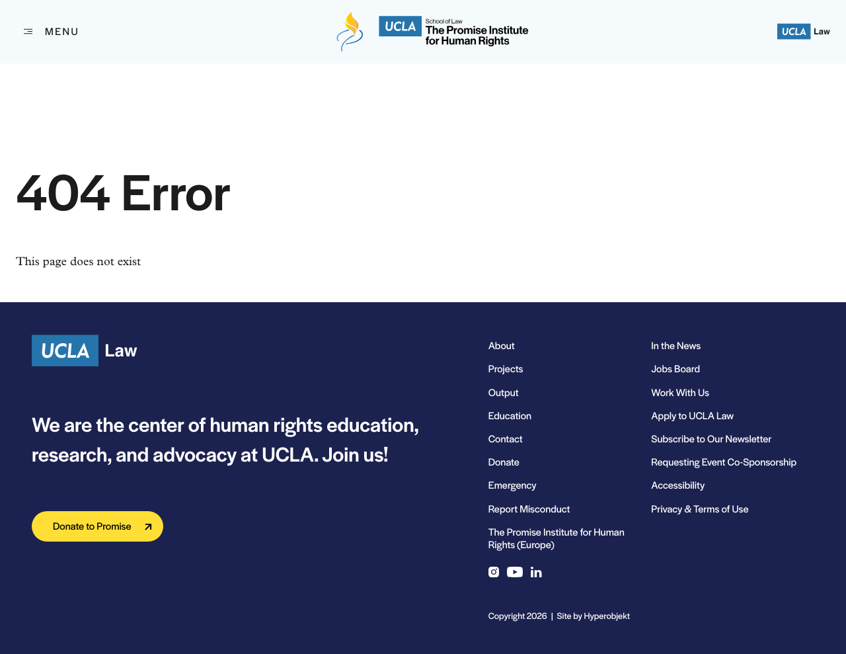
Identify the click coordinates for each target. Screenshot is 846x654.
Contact (505, 439)
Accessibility (678, 485)
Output (503, 392)
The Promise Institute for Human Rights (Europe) (556, 538)
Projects (505, 369)
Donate (503, 462)
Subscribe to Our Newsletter (711, 439)
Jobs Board (675, 369)
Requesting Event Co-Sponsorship (723, 462)
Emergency (512, 485)
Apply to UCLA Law (692, 416)
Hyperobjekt (607, 615)
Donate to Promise (92, 526)
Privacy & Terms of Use (699, 509)
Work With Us (680, 392)
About (501, 345)
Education (509, 416)
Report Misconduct (529, 509)
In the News (676, 345)
